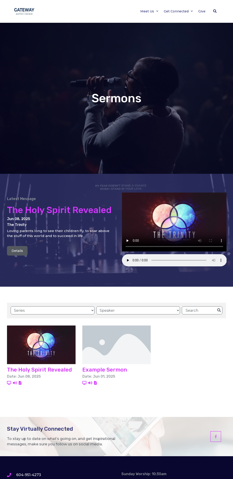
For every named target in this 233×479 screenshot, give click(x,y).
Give (201, 11)
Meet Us (149, 11)
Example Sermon (104, 369)
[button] (215, 11)
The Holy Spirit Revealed (59, 210)
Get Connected (178, 11)
